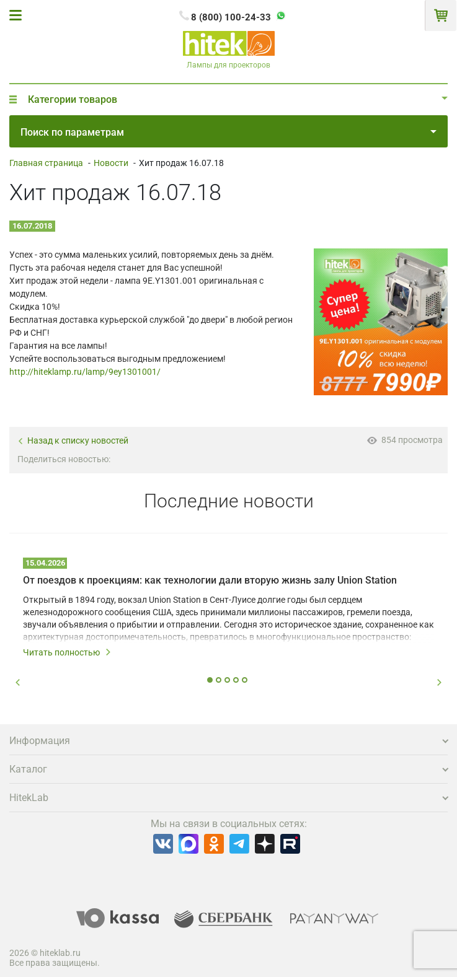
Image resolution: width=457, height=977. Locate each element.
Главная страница (46, 163)
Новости (111, 163)
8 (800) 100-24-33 (231, 17)
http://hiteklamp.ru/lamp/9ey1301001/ (85, 372)
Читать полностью (67, 652)
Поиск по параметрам (228, 132)
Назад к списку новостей (72, 440)
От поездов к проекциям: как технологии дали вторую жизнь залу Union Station (210, 580)
